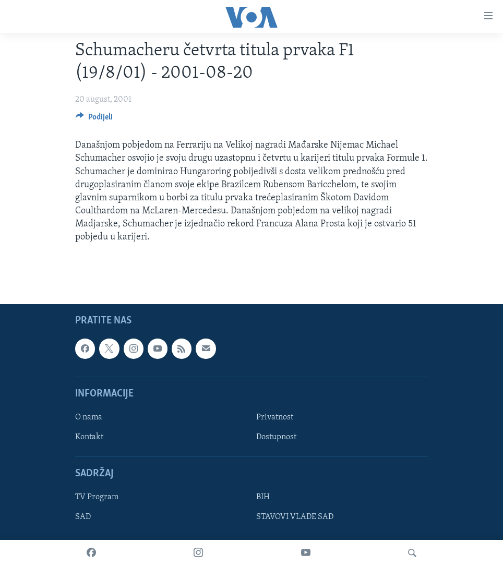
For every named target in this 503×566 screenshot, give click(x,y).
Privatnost (274, 417)
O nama (88, 417)
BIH (263, 497)
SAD (83, 517)
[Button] (94, 119)
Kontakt (89, 437)
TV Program (96, 497)
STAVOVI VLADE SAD (294, 517)
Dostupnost (276, 437)
